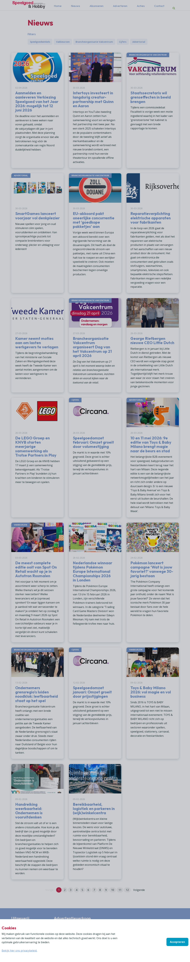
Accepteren (177, 942)
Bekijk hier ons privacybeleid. (19, 950)
